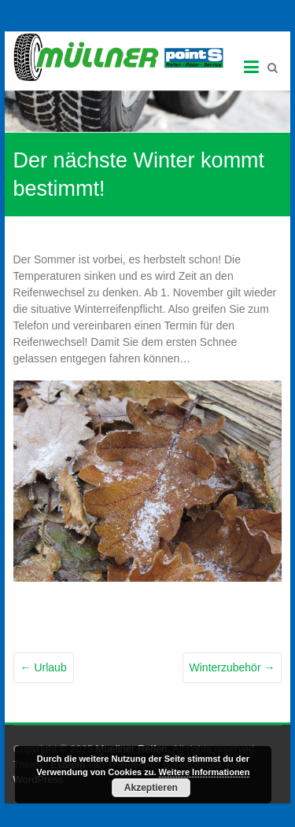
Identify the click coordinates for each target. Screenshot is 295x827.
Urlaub (43, 667)
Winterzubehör (232, 667)
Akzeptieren (151, 787)
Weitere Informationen (204, 772)
